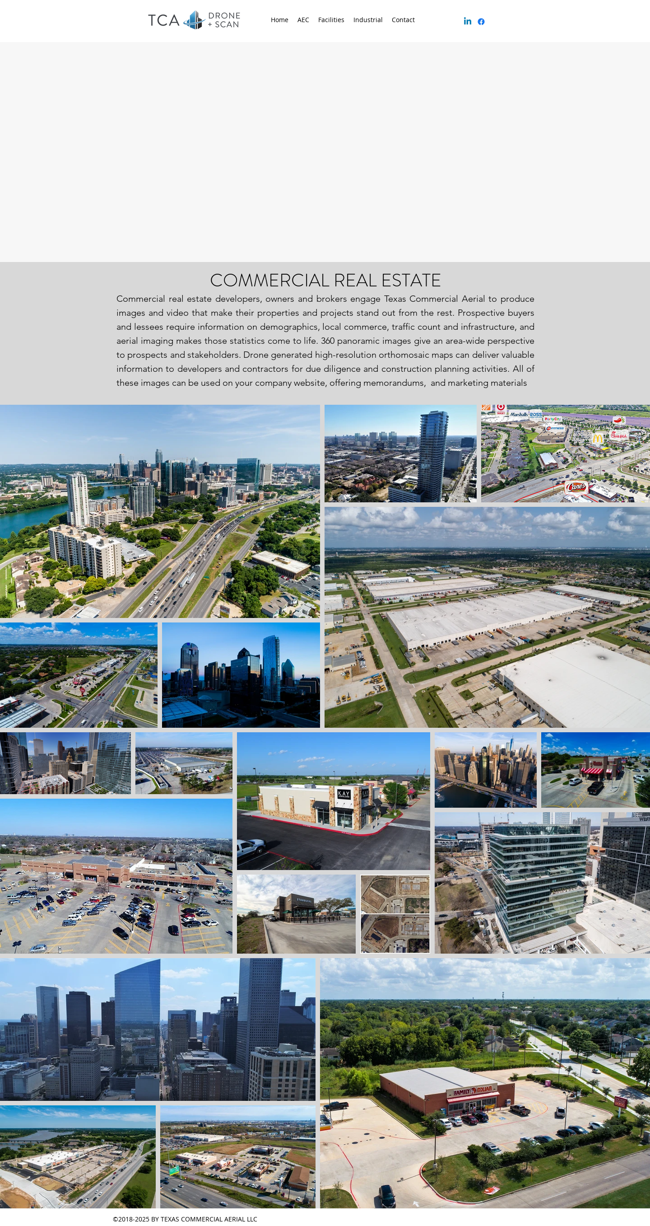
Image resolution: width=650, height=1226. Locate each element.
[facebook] (481, 21)
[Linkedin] (467, 21)
